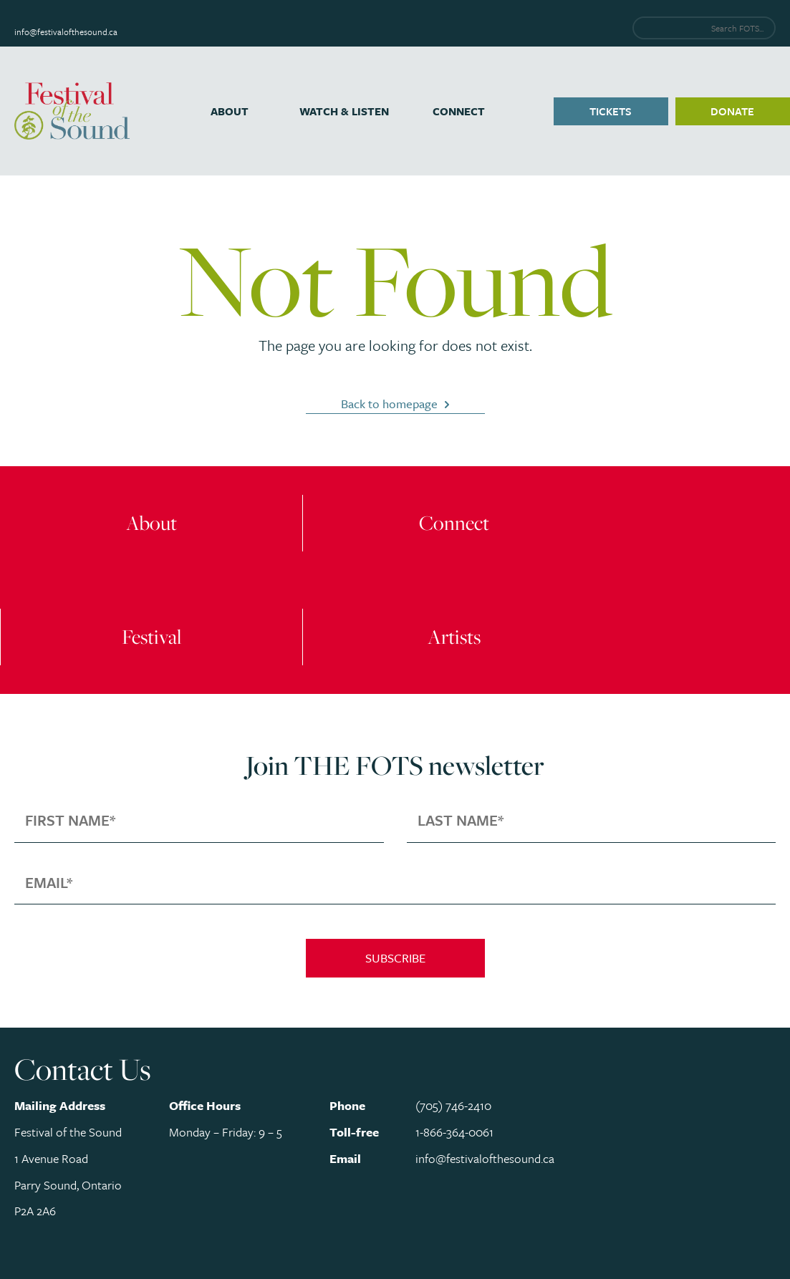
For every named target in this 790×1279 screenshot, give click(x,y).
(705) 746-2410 (453, 1105)
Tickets (610, 111)
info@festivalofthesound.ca (65, 31)
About (230, 111)
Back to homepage (389, 403)
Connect (459, 111)
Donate (732, 111)
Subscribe (395, 958)
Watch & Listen (344, 111)
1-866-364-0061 (454, 1132)
